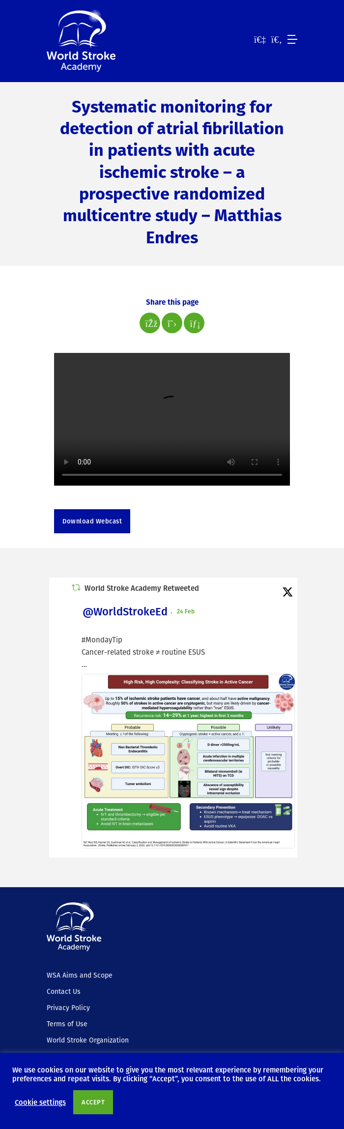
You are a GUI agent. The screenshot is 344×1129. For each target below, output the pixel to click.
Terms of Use (67, 1024)
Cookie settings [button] (40, 1102)
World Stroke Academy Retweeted (142, 587)
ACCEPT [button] (93, 1102)
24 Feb (186, 611)
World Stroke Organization (88, 1040)
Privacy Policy (68, 1008)
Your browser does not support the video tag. (172, 419)
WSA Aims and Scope (80, 975)
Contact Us (64, 991)
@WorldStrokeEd (125, 611)
